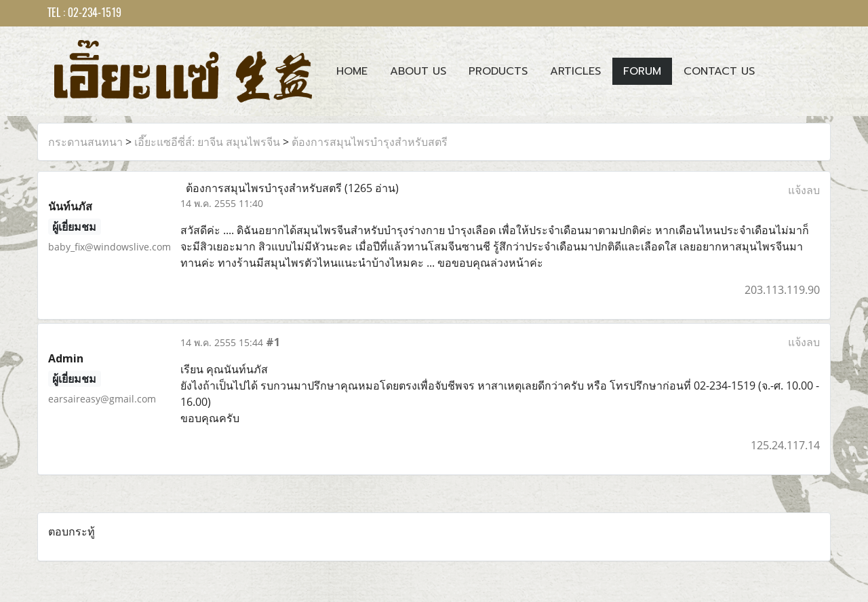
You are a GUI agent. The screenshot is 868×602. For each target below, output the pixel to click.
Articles (575, 71)
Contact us (719, 71)
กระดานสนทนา (85, 141)
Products (498, 71)
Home (352, 71)
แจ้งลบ (804, 190)
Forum (642, 71)
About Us (418, 71)
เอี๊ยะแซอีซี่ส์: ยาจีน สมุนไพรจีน (207, 141)
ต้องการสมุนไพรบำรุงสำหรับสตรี (370, 141)
